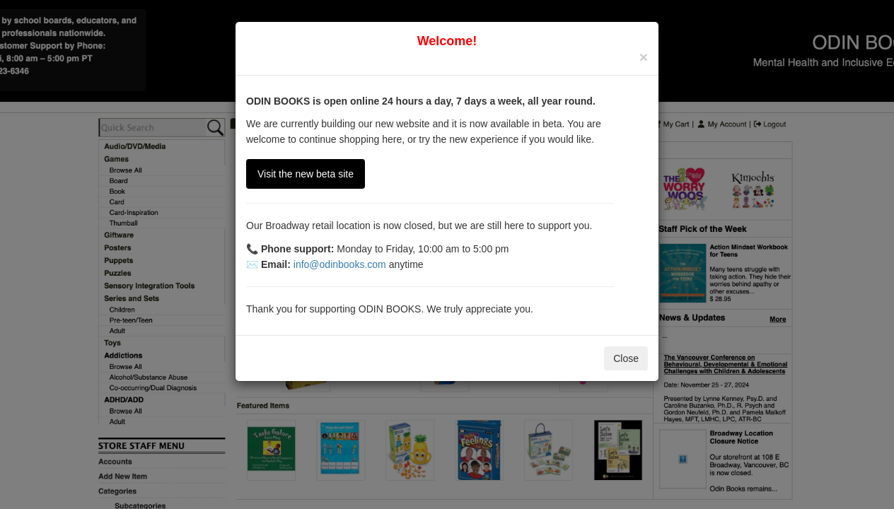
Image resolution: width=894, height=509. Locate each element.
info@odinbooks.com (340, 264)
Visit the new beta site (305, 174)
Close (626, 358)
